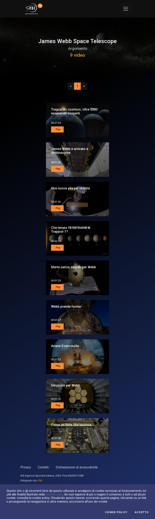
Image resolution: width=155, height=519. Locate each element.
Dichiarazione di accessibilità (76, 467)
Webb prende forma (66, 306)
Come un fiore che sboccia (71, 425)
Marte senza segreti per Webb (73, 267)
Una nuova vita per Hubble (70, 188)
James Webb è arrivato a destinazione (69, 151)
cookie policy (54, 494)
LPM (39, 480)
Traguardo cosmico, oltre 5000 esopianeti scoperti (74, 111)
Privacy (25, 467)
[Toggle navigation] (125, 9)
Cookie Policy (116, 512)
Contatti (43, 467)
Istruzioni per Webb (65, 385)
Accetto (141, 512)
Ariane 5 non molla (65, 346)
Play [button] (57, 129)
